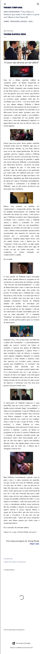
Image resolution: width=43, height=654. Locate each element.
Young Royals (21, 562)
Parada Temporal (13, 8)
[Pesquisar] (38, 3)
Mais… (31, 21)
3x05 (10, 562)
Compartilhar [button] (8, 558)
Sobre (6, 21)
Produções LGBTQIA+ (18, 21)
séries (14, 562)
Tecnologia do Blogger (21, 643)
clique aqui (34, 544)
